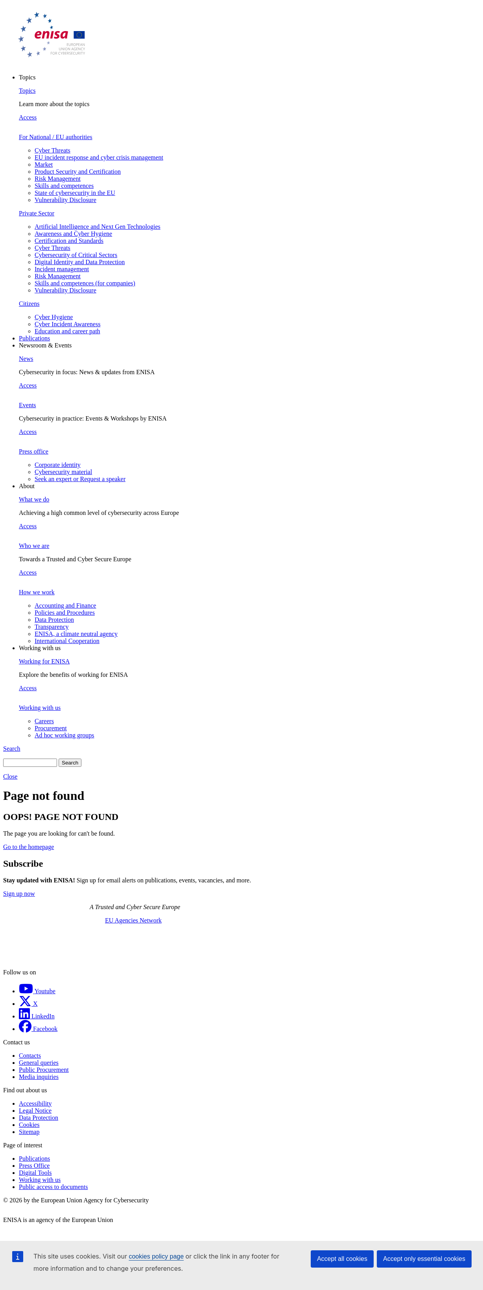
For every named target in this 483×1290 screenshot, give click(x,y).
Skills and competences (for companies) (85, 283)
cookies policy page (156, 1256)
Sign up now (19, 893)
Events (27, 405)
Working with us (40, 707)
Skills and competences (64, 185)
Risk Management (58, 178)
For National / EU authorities (55, 137)
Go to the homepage (28, 846)
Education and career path (67, 331)
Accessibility (35, 1103)
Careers (44, 721)
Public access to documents (53, 1186)
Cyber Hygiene (54, 317)
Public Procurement (44, 1069)
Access (28, 117)
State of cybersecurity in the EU (75, 192)
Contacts (30, 1055)
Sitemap (29, 1131)
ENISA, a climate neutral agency (76, 633)
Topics (27, 90)
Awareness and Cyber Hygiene (73, 233)
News (26, 358)
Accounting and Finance (65, 605)
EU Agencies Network (133, 920)
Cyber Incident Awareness (67, 324)
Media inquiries (39, 1076)
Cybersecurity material (63, 472)
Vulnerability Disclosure (65, 200)
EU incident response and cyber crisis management (99, 157)
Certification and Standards (69, 240)
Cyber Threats (52, 150)
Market (44, 164)
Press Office (34, 1165)
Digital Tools (35, 1172)
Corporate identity (58, 464)
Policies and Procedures (65, 612)
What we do (34, 499)
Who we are (34, 545)
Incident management (62, 269)
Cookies (29, 1124)
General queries (39, 1062)
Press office (33, 451)
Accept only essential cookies (424, 1258)
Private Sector (36, 213)
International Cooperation (67, 641)
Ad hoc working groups (64, 735)
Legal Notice (35, 1110)
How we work (37, 592)
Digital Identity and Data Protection (80, 262)
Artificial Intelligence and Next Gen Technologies (97, 226)
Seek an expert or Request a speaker (80, 479)
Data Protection (54, 619)
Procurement (51, 728)
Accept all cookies (342, 1258)
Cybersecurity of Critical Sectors (76, 255)
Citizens (29, 303)
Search (11, 748)
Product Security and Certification (78, 171)
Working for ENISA (44, 661)
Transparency (52, 626)
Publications (34, 338)
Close (10, 776)
